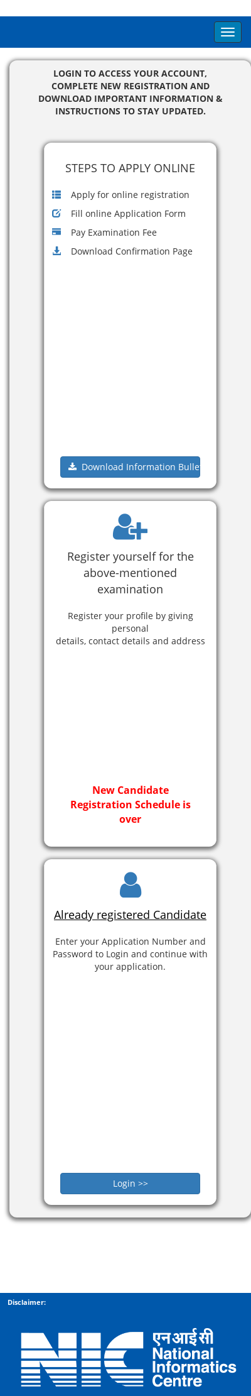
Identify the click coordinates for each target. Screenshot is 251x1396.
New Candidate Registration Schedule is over (130, 804)
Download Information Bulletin (134, 467)
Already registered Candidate (130, 914)
